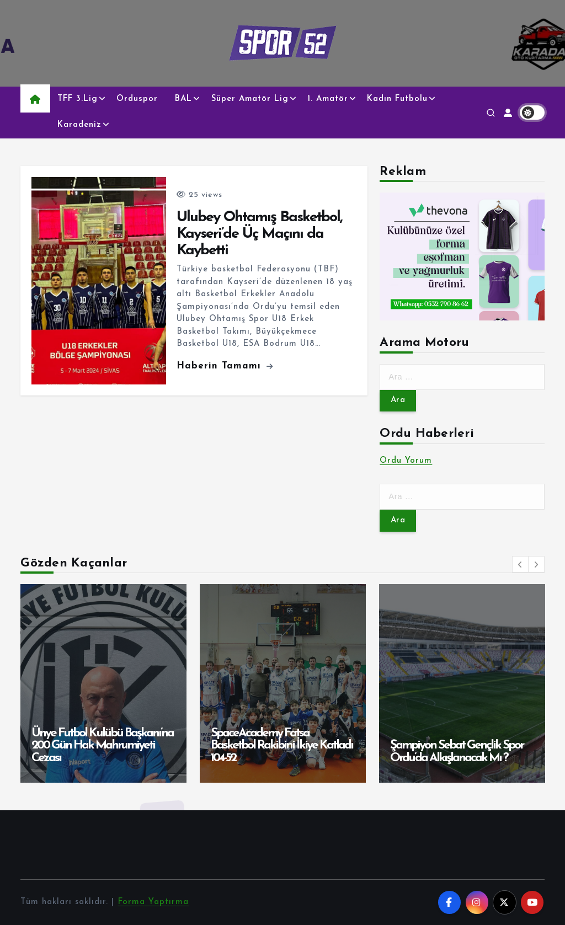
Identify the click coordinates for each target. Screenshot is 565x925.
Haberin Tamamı (225, 366)
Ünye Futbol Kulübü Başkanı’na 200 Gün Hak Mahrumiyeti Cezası (102, 745)
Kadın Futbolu (397, 99)
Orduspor (137, 99)
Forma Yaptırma (153, 902)
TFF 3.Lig (77, 99)
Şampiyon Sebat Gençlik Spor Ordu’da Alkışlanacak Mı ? (456, 751)
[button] (520, 564)
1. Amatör (327, 99)
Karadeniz (79, 125)
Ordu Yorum (406, 461)
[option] (103, 683)
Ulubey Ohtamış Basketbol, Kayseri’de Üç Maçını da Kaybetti (259, 234)
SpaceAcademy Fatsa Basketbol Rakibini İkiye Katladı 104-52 (282, 745)
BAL (183, 99)
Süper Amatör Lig (250, 99)
